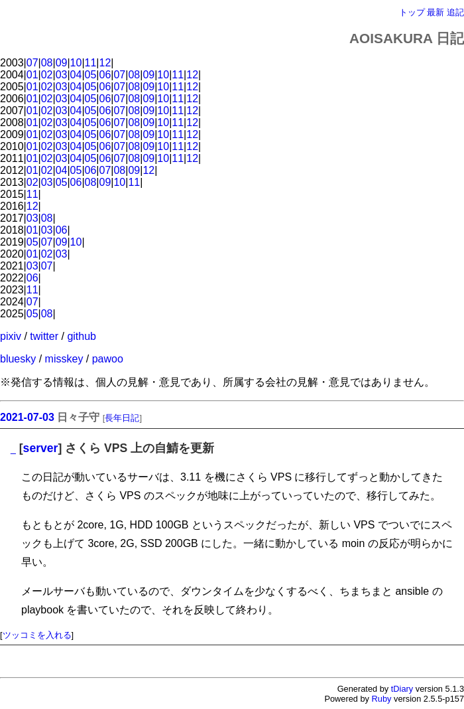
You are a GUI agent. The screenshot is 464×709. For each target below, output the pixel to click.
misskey (64, 358)
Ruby (382, 699)
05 (91, 74)
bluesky (18, 358)
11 (91, 62)
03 (62, 74)
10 (76, 62)
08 (47, 62)
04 (76, 74)
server (40, 448)
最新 (435, 12)
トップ (412, 12)
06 (105, 74)
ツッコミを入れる (37, 635)
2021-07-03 (27, 417)
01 (32, 74)
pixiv (10, 336)
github (81, 336)
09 (62, 62)
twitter (44, 336)
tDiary (402, 689)
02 (47, 74)
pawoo (107, 358)
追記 (455, 12)
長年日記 (122, 418)
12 (105, 62)
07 (32, 62)
